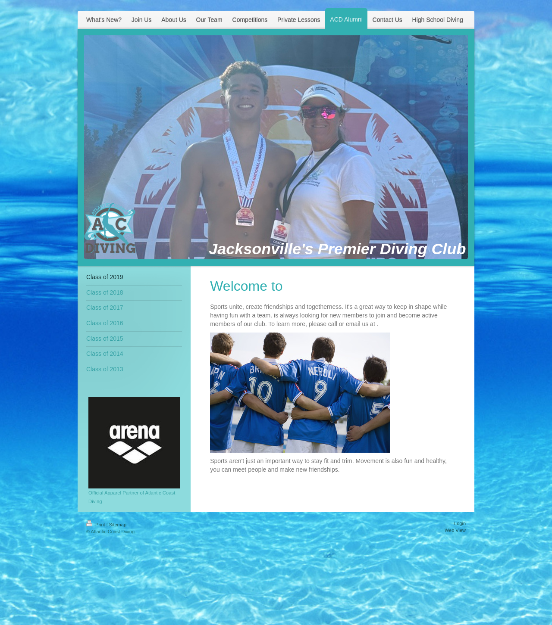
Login (460, 523)
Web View (455, 530)
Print (96, 524)
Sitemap (117, 524)
